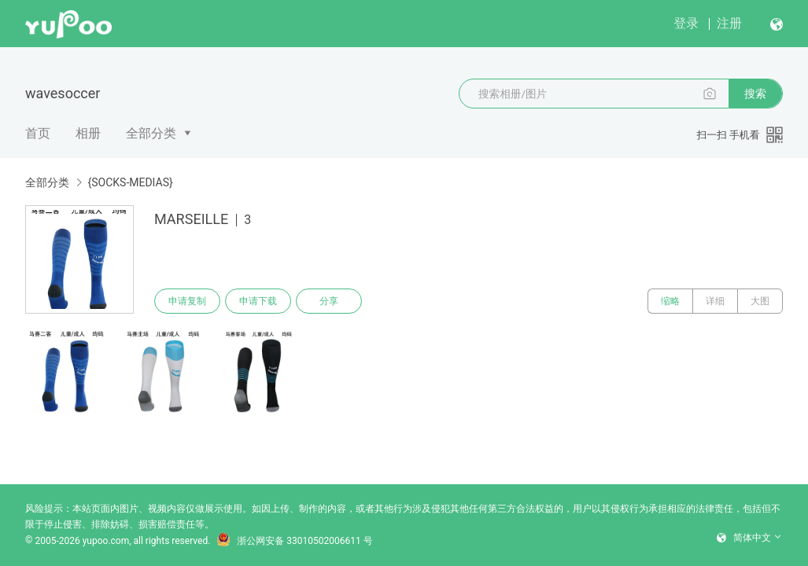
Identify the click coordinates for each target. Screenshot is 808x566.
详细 (715, 301)
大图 (760, 301)
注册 (729, 23)
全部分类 (151, 133)
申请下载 (258, 301)
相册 (88, 133)
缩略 (670, 301)
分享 (328, 301)
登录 (686, 23)
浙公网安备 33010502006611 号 (294, 540)
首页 (37, 133)
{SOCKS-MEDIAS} (129, 182)
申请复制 (187, 301)
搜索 (755, 93)
